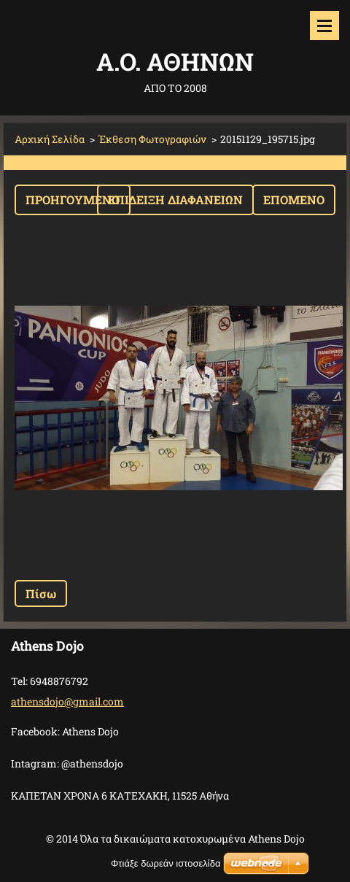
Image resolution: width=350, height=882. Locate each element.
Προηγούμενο (73, 199)
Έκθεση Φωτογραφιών (152, 139)
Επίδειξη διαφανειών (175, 199)
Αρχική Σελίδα (50, 139)
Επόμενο (293, 199)
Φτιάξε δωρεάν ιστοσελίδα (165, 863)
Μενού (324, 25)
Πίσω (41, 593)
